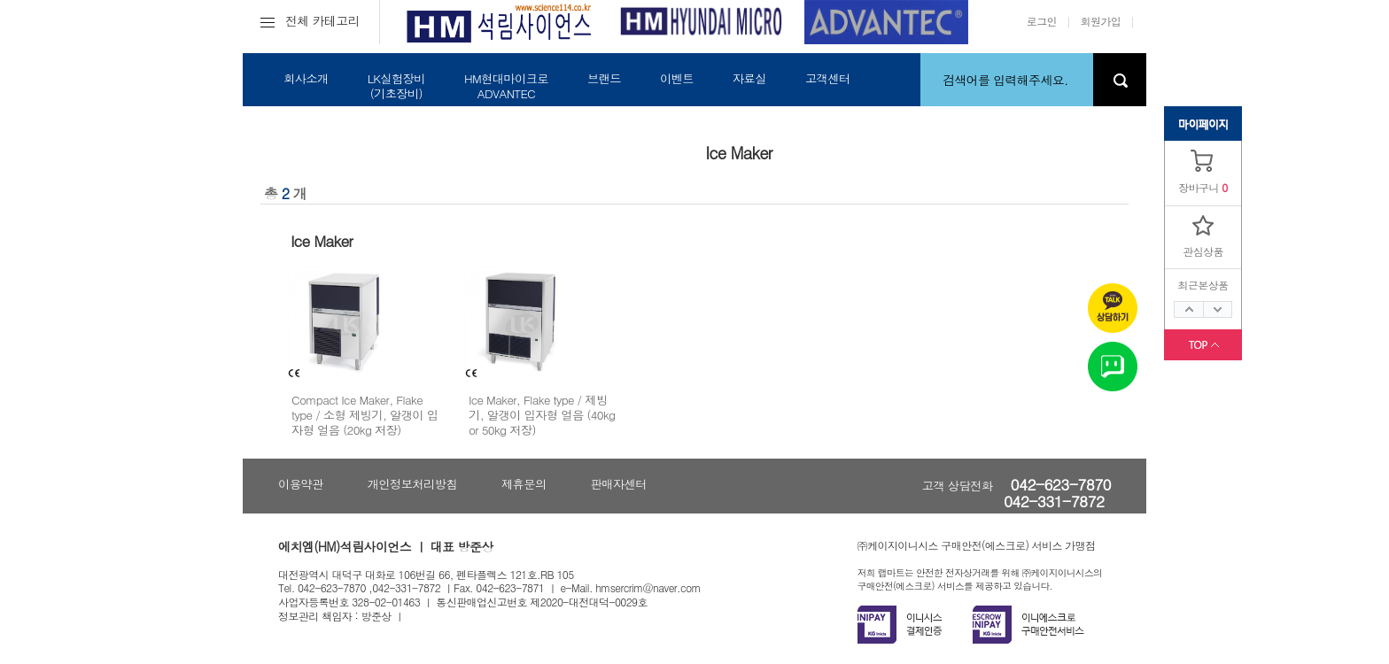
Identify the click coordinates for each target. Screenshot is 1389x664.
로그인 (1042, 20)
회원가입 (1101, 20)
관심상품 (1203, 251)
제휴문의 (524, 483)
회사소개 (306, 78)
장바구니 (1198, 187)
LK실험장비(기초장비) (396, 86)
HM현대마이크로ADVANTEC (506, 86)
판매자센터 (619, 483)
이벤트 (677, 78)
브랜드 (604, 78)
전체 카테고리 (310, 20)
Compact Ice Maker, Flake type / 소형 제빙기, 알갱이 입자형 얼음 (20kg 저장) (364, 415)
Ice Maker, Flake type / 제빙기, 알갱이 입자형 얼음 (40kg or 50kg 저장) (542, 415)
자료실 (749, 78)
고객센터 (827, 78)
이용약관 (300, 483)
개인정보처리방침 (412, 483)
